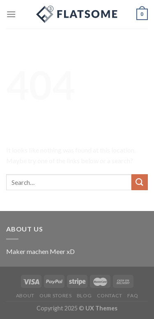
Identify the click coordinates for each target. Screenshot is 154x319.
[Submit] (139, 182)
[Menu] (11, 14)
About (25, 295)
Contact (109, 295)
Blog (84, 295)
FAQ (132, 295)
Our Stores (55, 295)
